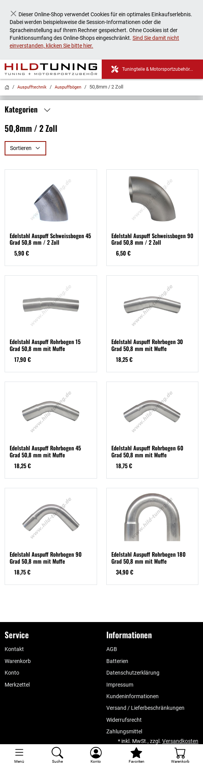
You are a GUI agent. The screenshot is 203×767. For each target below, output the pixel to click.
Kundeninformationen (132, 696)
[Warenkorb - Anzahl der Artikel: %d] (180, 755)
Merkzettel (17, 685)
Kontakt (14, 649)
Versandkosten (180, 741)
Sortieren (21, 148)
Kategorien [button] (30, 109)
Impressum (119, 685)
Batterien (117, 661)
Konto (12, 673)
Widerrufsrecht (124, 720)
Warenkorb (18, 661)
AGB (111, 649)
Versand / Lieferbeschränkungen (145, 708)
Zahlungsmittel (124, 731)
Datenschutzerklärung (132, 673)
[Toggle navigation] (19, 755)
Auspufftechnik (32, 87)
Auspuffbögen (68, 87)
